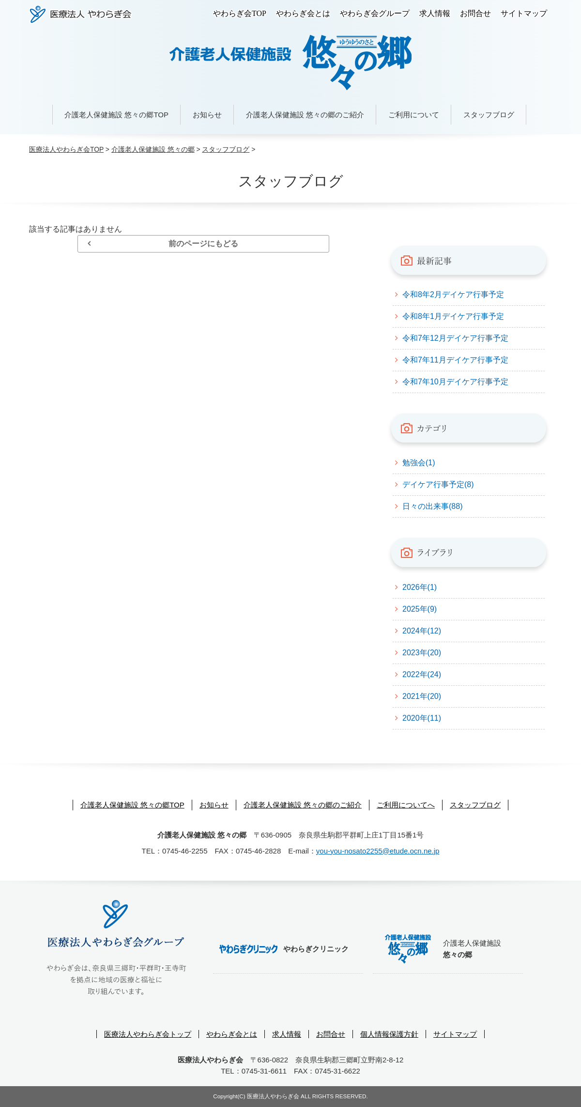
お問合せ (475, 13)
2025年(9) (419, 609)
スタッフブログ (488, 115)
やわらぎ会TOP (239, 13)
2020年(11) (421, 718)
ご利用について (413, 115)
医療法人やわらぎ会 (80, 14)
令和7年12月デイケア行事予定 (455, 338)
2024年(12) (421, 631)
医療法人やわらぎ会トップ (147, 1034)
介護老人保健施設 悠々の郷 (153, 149)
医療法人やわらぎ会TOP (66, 149)
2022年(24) (421, 674)
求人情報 (434, 13)
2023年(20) (421, 652)
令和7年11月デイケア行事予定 (455, 360)
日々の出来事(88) (432, 506)
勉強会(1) (418, 463)
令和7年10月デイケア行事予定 (455, 382)
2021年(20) (421, 696)
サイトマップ (524, 13)
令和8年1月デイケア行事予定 (453, 316)
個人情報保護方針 (389, 1034)
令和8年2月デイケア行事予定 (453, 294)
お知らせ (207, 115)
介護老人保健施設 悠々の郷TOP (116, 115)
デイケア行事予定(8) (438, 484)
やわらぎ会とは (303, 13)
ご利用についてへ (406, 805)
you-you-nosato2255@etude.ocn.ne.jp (378, 851)
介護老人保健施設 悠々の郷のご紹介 (305, 115)
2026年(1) (419, 587)
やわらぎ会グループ (375, 13)
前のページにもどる (203, 243)
